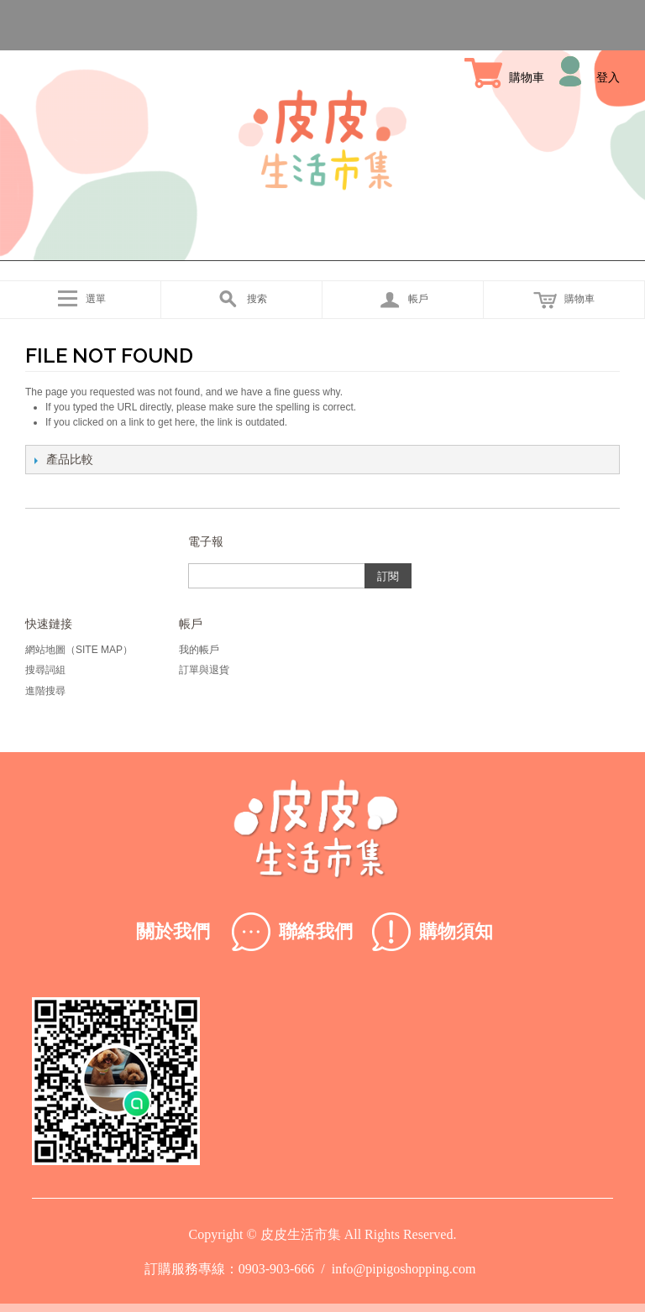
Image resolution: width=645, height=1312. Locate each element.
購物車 (526, 77)
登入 (608, 77)
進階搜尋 (45, 691)
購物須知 (456, 931)
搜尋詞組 (45, 670)
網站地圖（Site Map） (79, 650)
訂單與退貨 (204, 670)
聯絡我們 (316, 931)
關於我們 (173, 931)
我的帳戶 (199, 650)
